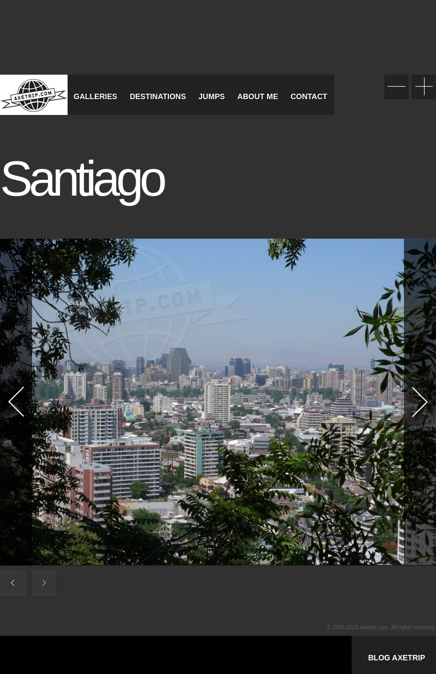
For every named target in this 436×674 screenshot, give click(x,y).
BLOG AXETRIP (396, 657)
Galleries (95, 96)
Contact (308, 96)
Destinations (158, 96)
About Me (258, 96)
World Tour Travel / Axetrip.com (34, 95)
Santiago (81, 178)
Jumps (211, 96)
